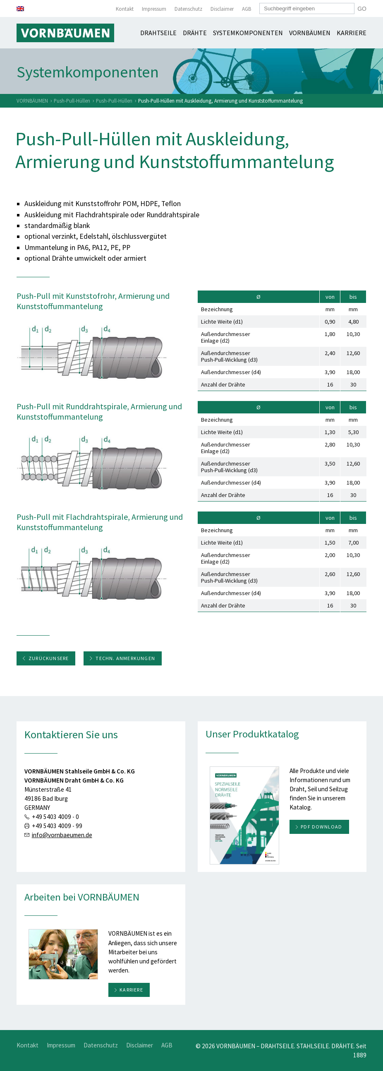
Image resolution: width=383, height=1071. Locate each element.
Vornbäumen (309, 33)
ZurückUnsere (45, 658)
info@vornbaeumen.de (62, 835)
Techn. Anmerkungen (122, 658)
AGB (246, 8)
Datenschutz (188, 8)
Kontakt (125, 8)
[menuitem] (20, 8)
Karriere (351, 33)
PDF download (321, 827)
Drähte (195, 33)
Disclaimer (222, 8)
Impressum (154, 8)
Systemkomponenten (248, 33)
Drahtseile (158, 33)
